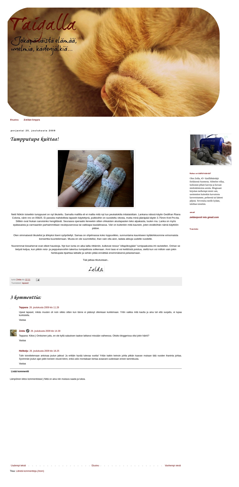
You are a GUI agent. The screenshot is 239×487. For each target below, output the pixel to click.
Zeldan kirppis (32, 119)
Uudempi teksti (18, 465)
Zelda (22, 331)
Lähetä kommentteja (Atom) (30, 471)
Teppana (23, 307)
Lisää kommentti (20, 371)
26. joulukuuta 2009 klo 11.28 (44, 307)
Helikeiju (23, 351)
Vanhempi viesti (173, 465)
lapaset (25, 283)
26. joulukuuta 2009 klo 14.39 (45, 331)
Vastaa (22, 320)
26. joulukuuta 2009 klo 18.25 (44, 351)
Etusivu (14, 119)
